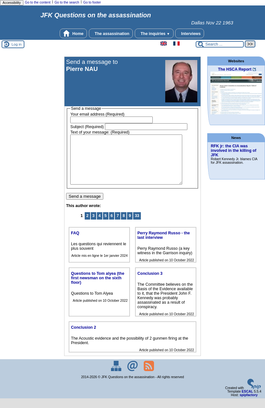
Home (73, 33)
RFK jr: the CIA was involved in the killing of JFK (233, 150)
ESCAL (247, 401)
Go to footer (92, 2)
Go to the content (38, 2)
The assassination (111, 33)
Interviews (190, 33)
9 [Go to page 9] (130, 225)
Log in (16, 44)
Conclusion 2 (83, 337)
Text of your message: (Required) (99, 132)
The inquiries (154, 33)
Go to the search (67, 2)
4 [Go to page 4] (99, 225)
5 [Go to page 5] (106, 225)
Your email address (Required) (97, 114)
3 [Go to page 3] (93, 225)
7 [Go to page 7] (117, 225)
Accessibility (12, 2)
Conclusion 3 (149, 283)
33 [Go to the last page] (137, 225)
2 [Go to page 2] (87, 225)
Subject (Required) (87, 127)
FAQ (75, 242)
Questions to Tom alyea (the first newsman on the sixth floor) (97, 287)
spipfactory (249, 404)
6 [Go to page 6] (112, 225)
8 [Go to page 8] (124, 225)
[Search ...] (220, 44)
